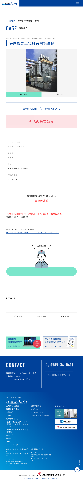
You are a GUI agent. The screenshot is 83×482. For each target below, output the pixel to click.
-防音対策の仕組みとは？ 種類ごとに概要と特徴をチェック (17, 424)
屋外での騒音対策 (27, 38)
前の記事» (65, 316)
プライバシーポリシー (39, 415)
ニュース (10, 435)
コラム (9, 415)
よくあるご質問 (36, 412)
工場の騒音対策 (12, 405)
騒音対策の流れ (12, 409)
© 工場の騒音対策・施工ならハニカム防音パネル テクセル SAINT (41, 478)
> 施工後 (59, 94)
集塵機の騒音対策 (12, 38)
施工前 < (23, 94)
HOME (12, 21)
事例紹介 (10, 412)
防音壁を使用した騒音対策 (45, 38)
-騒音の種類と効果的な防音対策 (17, 430)
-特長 (8, 441)
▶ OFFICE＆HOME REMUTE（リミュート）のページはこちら (32, 232)
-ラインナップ (12, 444)
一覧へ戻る (41, 316)
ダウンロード (36, 409)
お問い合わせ (36, 405)
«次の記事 (18, 316)
